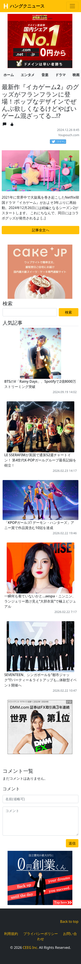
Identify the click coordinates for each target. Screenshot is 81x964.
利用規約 (11, 933)
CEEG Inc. (30, 947)
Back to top (69, 921)
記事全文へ (40, 230)
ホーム (8, 74)
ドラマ (60, 74)
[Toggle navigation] (72, 6)
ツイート (59, 141)
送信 (72, 843)
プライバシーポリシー (40, 933)
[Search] (30, 312)
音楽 (44, 74)
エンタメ (28, 74)
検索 (68, 312)
